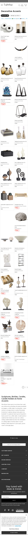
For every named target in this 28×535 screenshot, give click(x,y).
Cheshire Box (3, 141)
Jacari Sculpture (18, 57)
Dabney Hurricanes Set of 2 (21, 36)
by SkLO (2, 382)
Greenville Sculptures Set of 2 (7, 205)
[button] (2, 5)
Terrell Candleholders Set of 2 (21, 291)
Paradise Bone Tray (19, 205)
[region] (14, 524)
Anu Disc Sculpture (19, 335)
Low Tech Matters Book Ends (20, 226)
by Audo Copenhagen (19, 359)
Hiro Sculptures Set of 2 (20, 162)
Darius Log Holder (19, 120)
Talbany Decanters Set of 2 (21, 141)
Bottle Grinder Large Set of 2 (21, 357)
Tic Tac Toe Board (5, 290)
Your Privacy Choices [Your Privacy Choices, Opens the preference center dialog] (14, 529)
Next (27, 387)
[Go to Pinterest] (9, 510)
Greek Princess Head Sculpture (5, 313)
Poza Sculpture (4, 269)
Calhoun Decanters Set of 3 (7, 78)
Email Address (6, 497)
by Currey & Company (5, 102)
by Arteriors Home (19, 38)
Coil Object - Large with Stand (6, 379)
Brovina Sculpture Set (5, 335)
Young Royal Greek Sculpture (19, 313)
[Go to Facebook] (5, 510)
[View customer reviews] (20, 510)
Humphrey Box (4, 162)
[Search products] (19, 5)
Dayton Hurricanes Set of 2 (21, 99)
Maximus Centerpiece (19, 248)
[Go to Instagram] (13, 510)
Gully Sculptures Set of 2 (20, 184)
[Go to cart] (25, 5)
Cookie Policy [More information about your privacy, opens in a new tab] (18, 526)
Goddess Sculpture (5, 356)
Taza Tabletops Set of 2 (6, 248)
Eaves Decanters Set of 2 (20, 78)
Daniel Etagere (18, 269)
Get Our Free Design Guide (14, 444)
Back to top (14, 438)
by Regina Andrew (5, 292)
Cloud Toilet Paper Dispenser (5, 37)
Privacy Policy (4, 505)
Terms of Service (13, 505)
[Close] (26, 515)
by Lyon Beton (4, 39)
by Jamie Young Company (20, 206)
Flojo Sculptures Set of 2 (6, 184)
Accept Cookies (14, 532)
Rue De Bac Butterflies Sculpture (6, 100)
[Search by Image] (22, 5)
